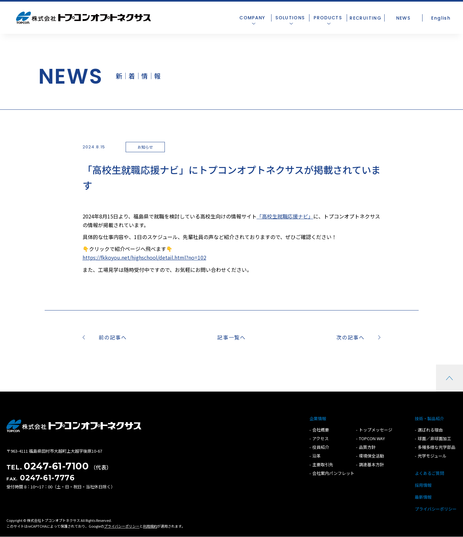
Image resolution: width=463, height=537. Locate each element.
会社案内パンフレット (333, 473)
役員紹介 (320, 447)
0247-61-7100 (56, 466)
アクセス (320, 438)
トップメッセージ (375, 430)
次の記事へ (350, 337)
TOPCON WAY (372, 438)
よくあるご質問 (429, 473)
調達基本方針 (371, 464)
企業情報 (317, 418)
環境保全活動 (371, 456)
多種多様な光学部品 (436, 447)
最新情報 (423, 497)
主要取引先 (322, 464)
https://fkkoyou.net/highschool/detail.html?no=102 (144, 257)
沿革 (316, 456)
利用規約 (150, 526)
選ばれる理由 (430, 430)
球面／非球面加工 (434, 438)
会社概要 (320, 430)
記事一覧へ (231, 337)
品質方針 (367, 447)
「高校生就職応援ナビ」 (285, 216)
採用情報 (423, 485)
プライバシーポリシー (436, 509)
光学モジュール (432, 456)
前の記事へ (113, 337)
